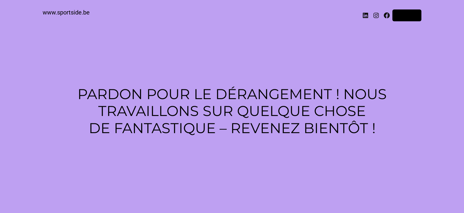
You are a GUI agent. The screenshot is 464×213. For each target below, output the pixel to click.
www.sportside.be (66, 12)
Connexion (407, 15)
